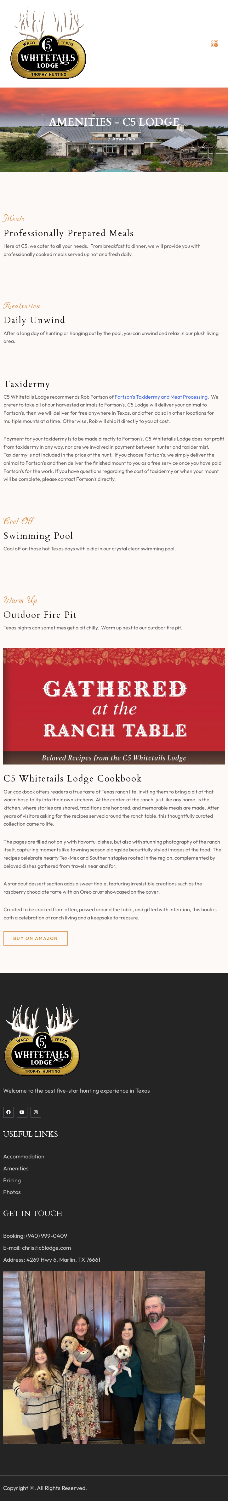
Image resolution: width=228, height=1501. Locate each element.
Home (99, 138)
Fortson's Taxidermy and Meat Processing (161, 397)
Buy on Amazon (35, 938)
